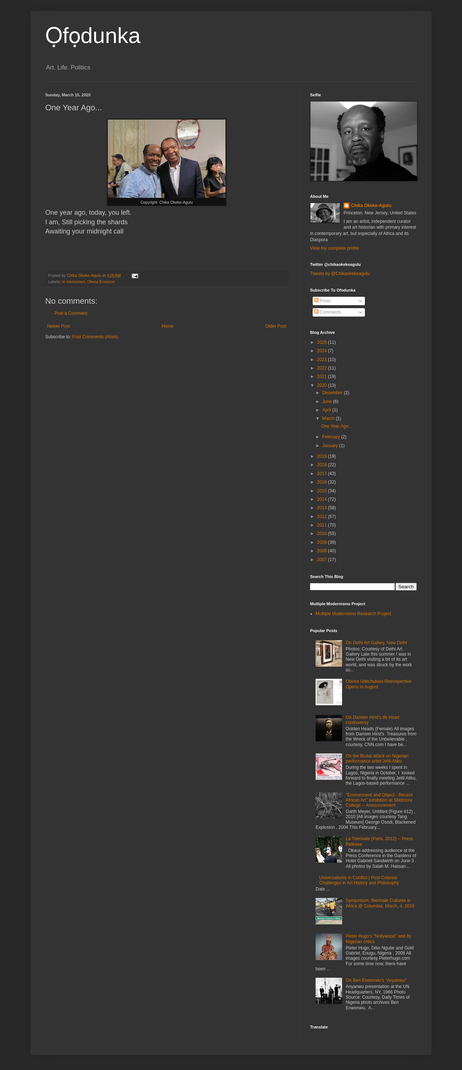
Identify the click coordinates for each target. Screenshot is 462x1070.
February (331, 436)
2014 (322, 499)
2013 (322, 507)
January (330, 445)
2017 (322, 473)
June (327, 401)
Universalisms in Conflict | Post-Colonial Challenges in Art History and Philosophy (359, 880)
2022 (322, 368)
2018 (322, 464)
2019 (322, 456)
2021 (322, 376)
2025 (322, 342)
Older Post (275, 326)
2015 (322, 490)
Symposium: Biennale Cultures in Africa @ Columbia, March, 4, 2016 (380, 903)
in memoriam (73, 281)
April (327, 410)
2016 (322, 482)
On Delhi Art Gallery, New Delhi (376, 642)
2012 (322, 516)
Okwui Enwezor (101, 281)
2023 (322, 359)
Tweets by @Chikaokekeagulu (340, 273)
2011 (322, 525)
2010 (322, 533)
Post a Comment (70, 313)
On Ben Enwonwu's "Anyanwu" (376, 980)
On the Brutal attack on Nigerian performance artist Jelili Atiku (377, 758)
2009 (322, 542)
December (333, 392)
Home (168, 326)
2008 (322, 550)
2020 (322, 385)
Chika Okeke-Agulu (371, 205)
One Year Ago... (336, 426)
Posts (322, 300)
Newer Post (58, 326)
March (329, 418)
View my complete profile (334, 248)
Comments (327, 312)
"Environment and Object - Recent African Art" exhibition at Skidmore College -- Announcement (379, 800)
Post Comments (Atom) (95, 336)
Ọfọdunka (93, 35)
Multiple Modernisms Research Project (353, 613)
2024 (322, 350)
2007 (322, 559)
